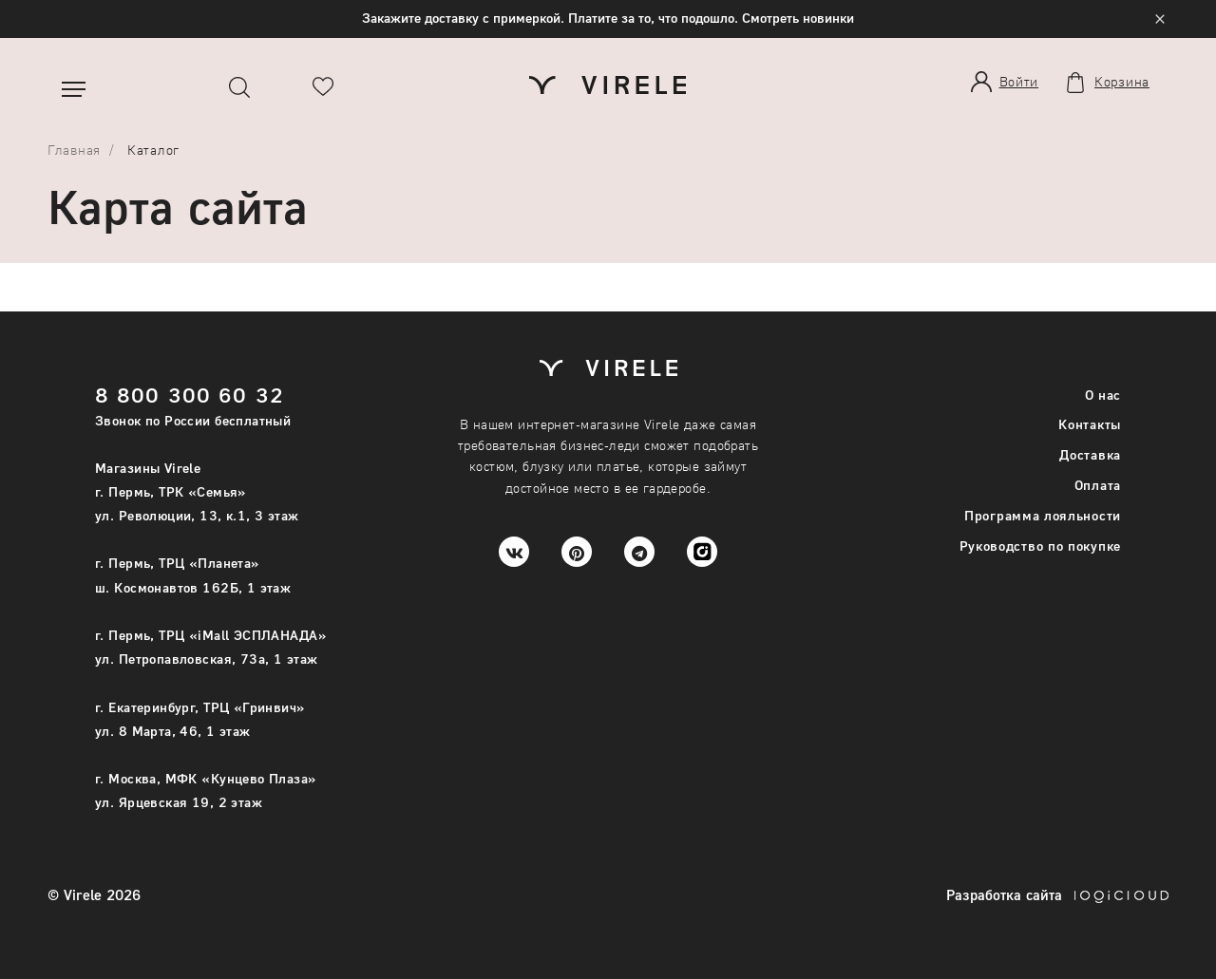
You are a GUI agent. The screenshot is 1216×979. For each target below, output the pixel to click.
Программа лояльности (1042, 515)
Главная (74, 149)
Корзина (1122, 81)
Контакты (1089, 424)
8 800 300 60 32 (189, 394)
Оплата (1097, 485)
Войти (1019, 81)
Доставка (1090, 454)
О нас (1103, 394)
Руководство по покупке (1040, 545)
